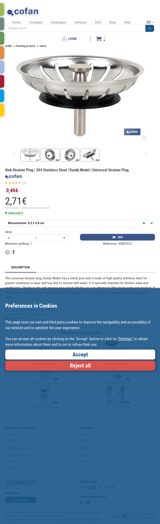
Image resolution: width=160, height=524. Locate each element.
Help (127, 22)
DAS (98, 22)
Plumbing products (25, 46)
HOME (8, 46)
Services (81, 22)
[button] (149, 28)
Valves (42, 46)
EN (150, 22)
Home (16, 22)
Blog (112, 22)
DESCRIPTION (20, 267)
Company (35, 22)
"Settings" (125, 338)
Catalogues (58, 22)
